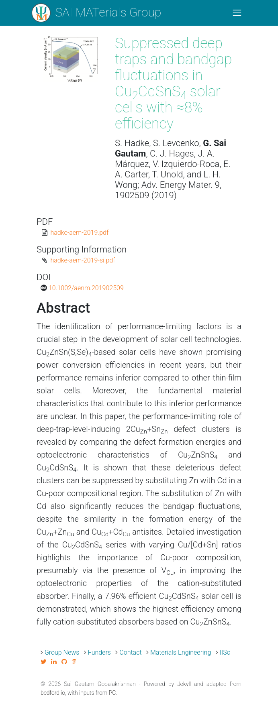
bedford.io (53, 693)
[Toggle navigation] (237, 13)
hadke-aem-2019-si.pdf (82, 260)
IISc (225, 652)
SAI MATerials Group (96, 13)
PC (112, 693)
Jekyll (184, 684)
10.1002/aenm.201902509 (86, 288)
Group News (62, 652)
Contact (130, 652)
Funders (99, 652)
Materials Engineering (180, 652)
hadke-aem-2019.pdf (79, 232)
